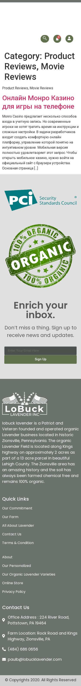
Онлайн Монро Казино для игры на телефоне (38, 102)
